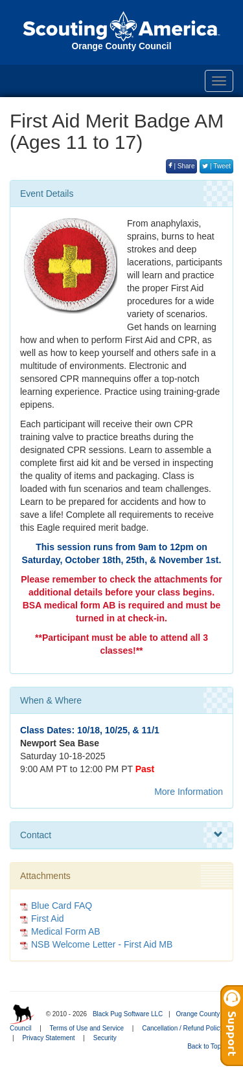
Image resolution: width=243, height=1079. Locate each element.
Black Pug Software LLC (128, 1014)
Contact (121, 835)
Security (105, 1037)
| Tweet (216, 166)
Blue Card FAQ (61, 905)
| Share (181, 166)
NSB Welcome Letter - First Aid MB (101, 944)
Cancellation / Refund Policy (182, 1028)
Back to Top (208, 1046)
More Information (188, 791)
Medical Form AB (65, 931)
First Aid (47, 918)
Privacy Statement (48, 1037)
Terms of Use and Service (87, 1028)
